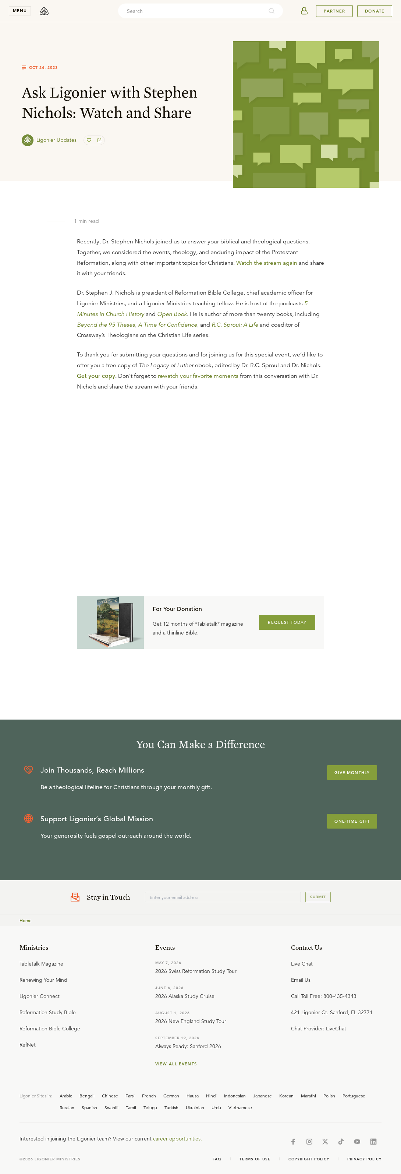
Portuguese (354, 1096)
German (171, 1096)
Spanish (89, 1107)
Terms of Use (254, 1159)
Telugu (150, 1107)
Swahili (111, 1107)
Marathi (308, 1096)
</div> (200, 473)
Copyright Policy (308, 1159)
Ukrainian (195, 1107)
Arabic (66, 1096)
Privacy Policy (364, 1159)
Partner (334, 11)
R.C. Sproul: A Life (235, 324)
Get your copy (96, 376)
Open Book (172, 314)
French (149, 1096)
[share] (98, 140)
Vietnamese (240, 1107)
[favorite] (89, 140)
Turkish (171, 1107)
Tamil (131, 1107)
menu (20, 10)
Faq (217, 1159)
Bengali (87, 1096)
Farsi (130, 1096)
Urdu (216, 1107)
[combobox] (191, 11)
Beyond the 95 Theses (106, 324)
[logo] (44, 11)
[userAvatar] (304, 11)
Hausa (193, 1096)
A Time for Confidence (167, 324)
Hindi (211, 1096)
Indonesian (235, 1096)
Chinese (110, 1096)
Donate (374, 11)
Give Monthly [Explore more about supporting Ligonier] (352, 772)
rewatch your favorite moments (198, 376)
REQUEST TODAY (287, 622)
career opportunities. (177, 1138)
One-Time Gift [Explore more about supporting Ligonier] (352, 821)
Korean (286, 1096)
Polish (329, 1096)
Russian (67, 1107)
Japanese (262, 1096)
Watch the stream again (266, 263)
